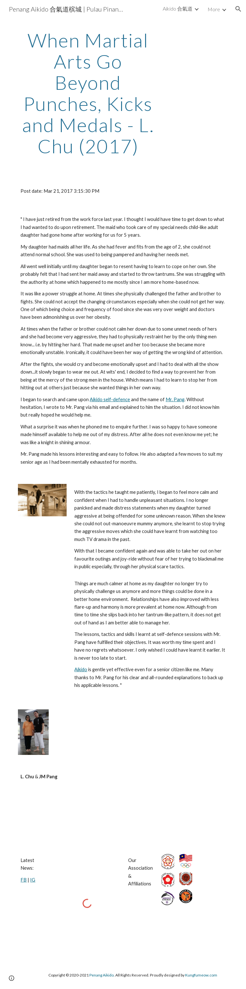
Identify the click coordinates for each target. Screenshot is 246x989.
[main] (88, 93)
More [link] (214, 9)
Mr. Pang (175, 399)
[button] (238, 9)
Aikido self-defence (110, 399)
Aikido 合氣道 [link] (178, 8)
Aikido (80, 669)
